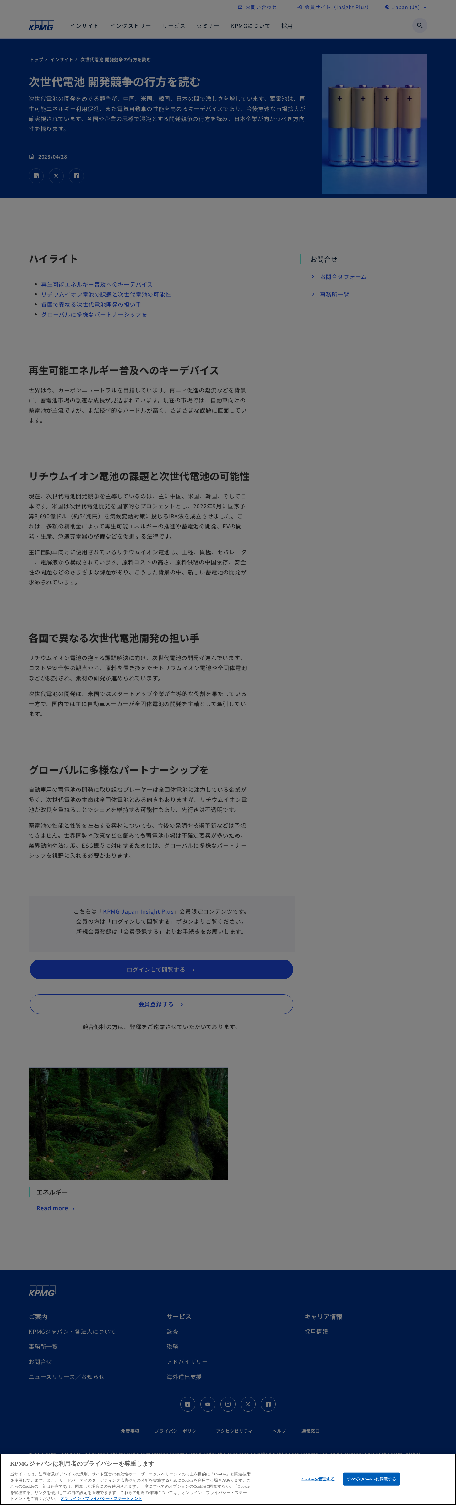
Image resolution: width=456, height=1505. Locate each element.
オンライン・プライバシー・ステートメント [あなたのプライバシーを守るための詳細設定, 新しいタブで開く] (101, 1498)
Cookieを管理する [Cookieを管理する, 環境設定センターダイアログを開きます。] (317, 1478)
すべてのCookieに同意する (371, 1478)
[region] (228, 1479)
